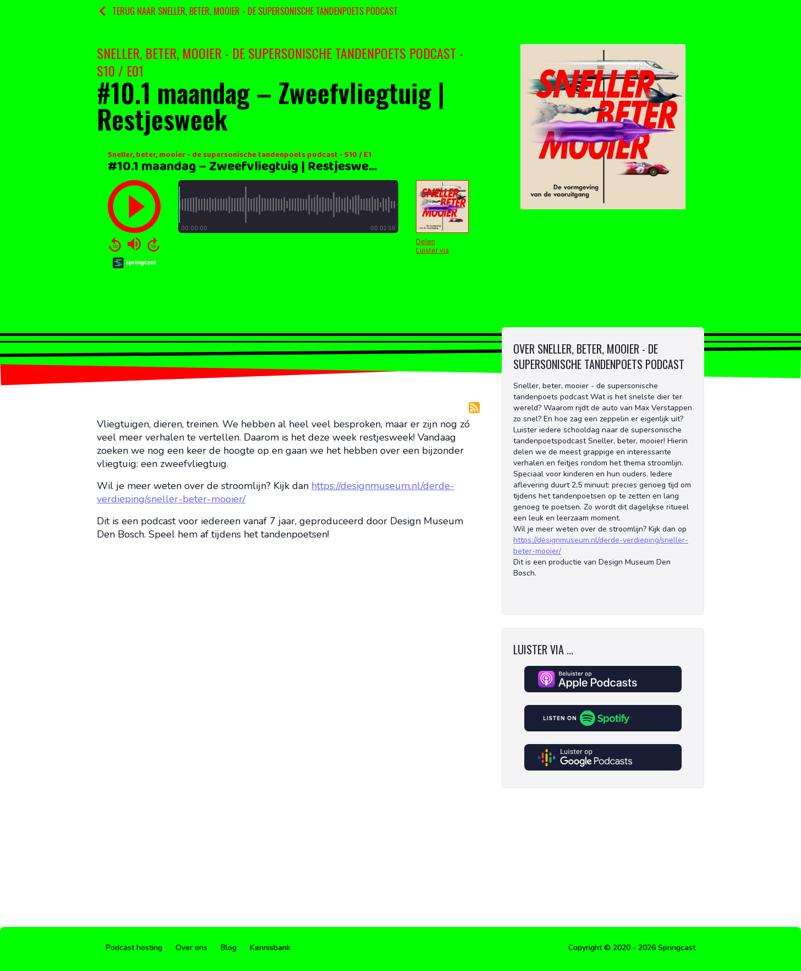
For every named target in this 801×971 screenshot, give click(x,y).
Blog (229, 947)
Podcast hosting (134, 947)
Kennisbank (270, 947)
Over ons (191, 947)
